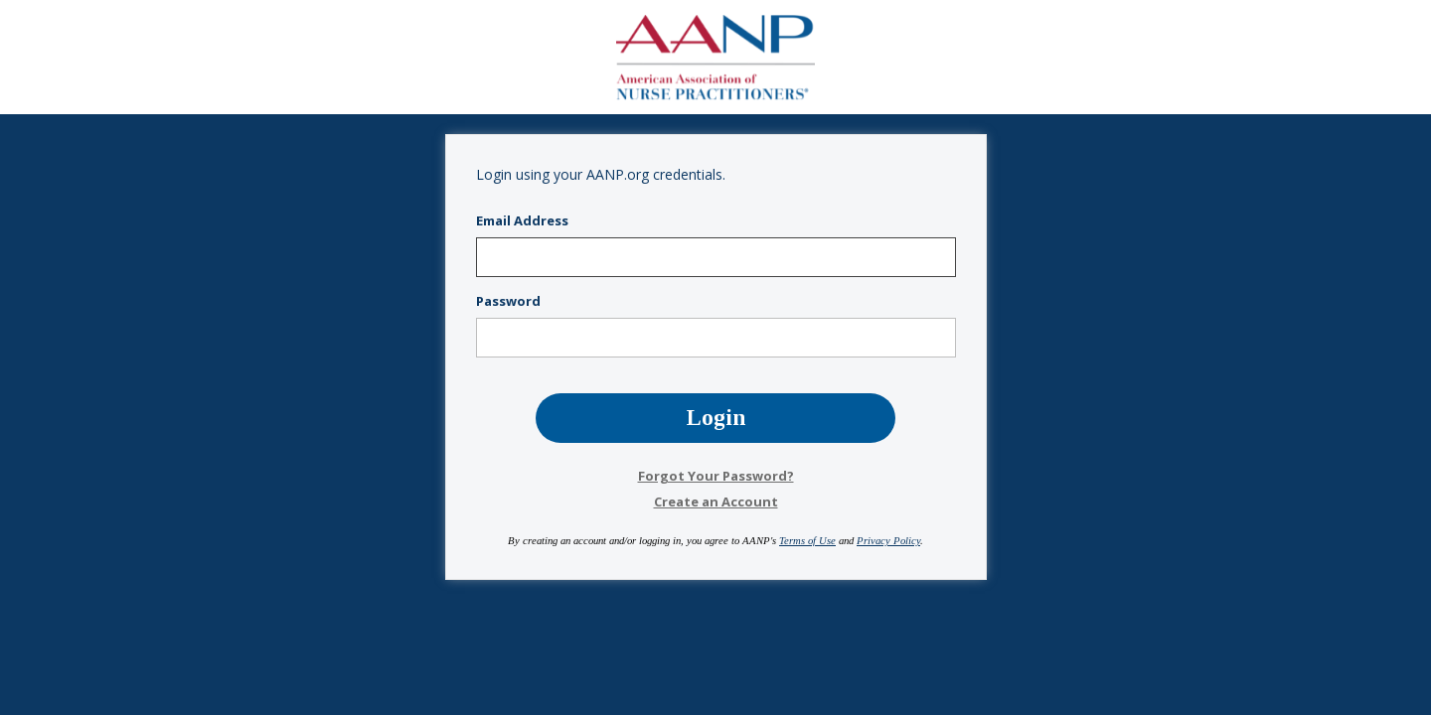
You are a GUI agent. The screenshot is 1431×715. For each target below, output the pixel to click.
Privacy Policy (888, 540)
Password (508, 301)
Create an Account (716, 501)
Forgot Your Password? (716, 476)
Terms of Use (807, 540)
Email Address (522, 221)
